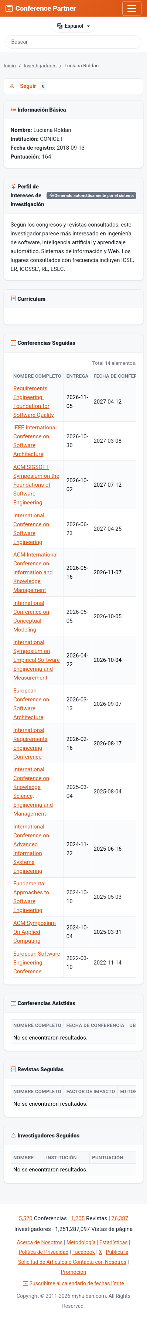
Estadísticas (113, 1242)
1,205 (78, 1218)
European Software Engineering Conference (36, 962)
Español (70, 26)
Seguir (28, 86)
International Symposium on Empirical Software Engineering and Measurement (36, 660)
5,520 (26, 1218)
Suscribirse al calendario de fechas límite (73, 1283)
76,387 (120, 1218)
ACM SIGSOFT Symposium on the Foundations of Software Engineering (36, 485)
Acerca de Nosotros (39, 1242)
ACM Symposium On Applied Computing (34, 932)
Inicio (10, 65)
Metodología (81, 1242)
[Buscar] (73, 42)
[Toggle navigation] (131, 8)
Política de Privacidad (43, 1252)
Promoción (73, 1272)
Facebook (83, 1252)
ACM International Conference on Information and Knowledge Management (35, 572)
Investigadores (40, 65)
